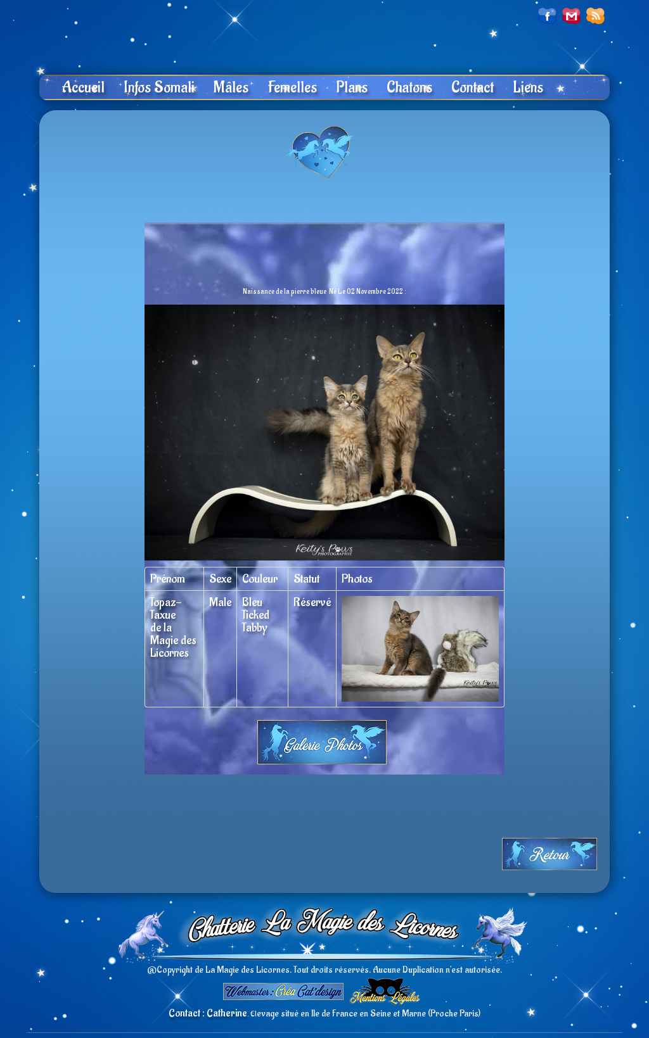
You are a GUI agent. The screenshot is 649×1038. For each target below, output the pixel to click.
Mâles (231, 87)
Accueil (83, 87)
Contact (472, 87)
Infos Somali (159, 87)
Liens (528, 87)
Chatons (409, 87)
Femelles (292, 87)
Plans (352, 87)
